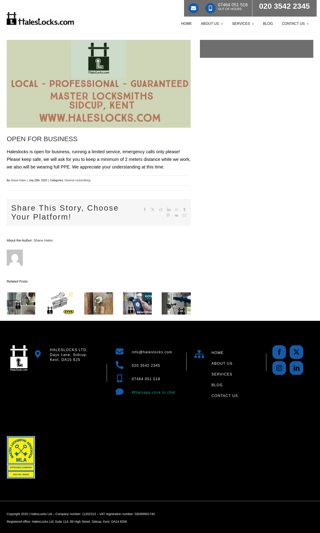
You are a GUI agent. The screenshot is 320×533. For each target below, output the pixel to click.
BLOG (217, 385)
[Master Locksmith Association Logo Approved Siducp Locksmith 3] (21, 438)
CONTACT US (225, 396)
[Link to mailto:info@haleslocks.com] (194, 8)
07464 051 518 (146, 379)
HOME (218, 353)
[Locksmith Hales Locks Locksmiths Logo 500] (40, 14)
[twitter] (296, 352)
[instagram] (279, 368)
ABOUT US (222, 363)
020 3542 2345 (146, 365)
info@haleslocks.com (152, 352)
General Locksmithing (77, 180)
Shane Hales (18, 180)
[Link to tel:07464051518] (210, 8)
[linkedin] (296, 368)
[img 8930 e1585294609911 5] (99, 84)
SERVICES (222, 374)
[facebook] (279, 352)
